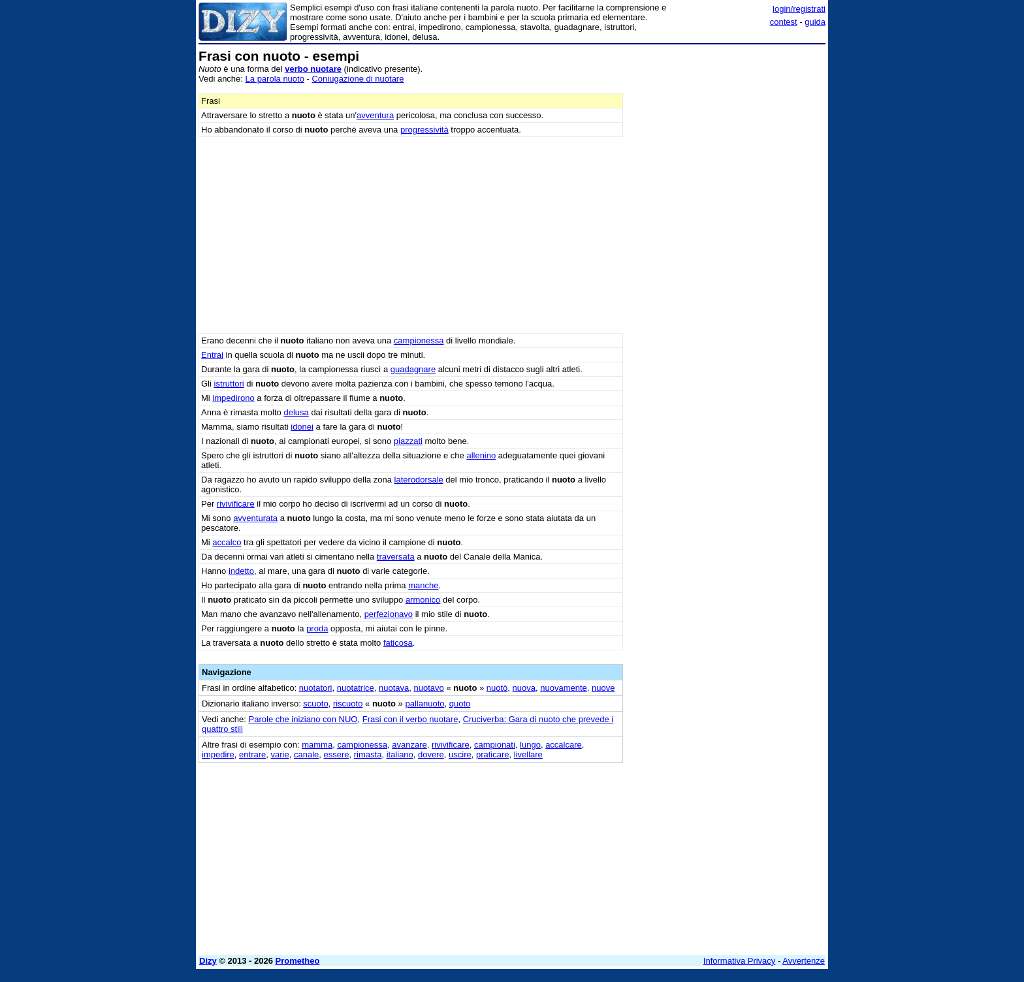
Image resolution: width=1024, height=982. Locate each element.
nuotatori (315, 688)
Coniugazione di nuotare (358, 79)
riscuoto (348, 703)
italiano (400, 754)
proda (317, 628)
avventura (375, 115)
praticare (492, 754)
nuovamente (563, 688)
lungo (530, 745)
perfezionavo (388, 614)
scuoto (315, 703)
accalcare (563, 745)
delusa (295, 412)
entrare (252, 754)
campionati (494, 745)
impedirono (233, 398)
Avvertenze (803, 961)
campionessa (419, 340)
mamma (317, 745)
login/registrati (799, 9)
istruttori (229, 383)
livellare (528, 754)
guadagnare (413, 369)
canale (306, 754)
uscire (460, 754)
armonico (423, 600)
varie (280, 754)
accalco (226, 542)
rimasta (368, 754)
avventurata (255, 518)
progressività (424, 130)
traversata (396, 557)
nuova (524, 688)
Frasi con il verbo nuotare (410, 719)
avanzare (409, 745)
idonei (302, 427)
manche (423, 585)
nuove (603, 688)
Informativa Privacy (739, 961)
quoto (460, 703)
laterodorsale (418, 479)
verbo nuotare (313, 69)
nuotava (394, 688)
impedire (218, 754)
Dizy (208, 961)
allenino (481, 455)
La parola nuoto (275, 79)
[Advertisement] (727, 245)
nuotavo (429, 688)
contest (783, 22)
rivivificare (236, 504)
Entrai (212, 355)
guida (815, 22)
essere (336, 754)
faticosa (398, 643)
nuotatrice (355, 688)
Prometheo (298, 961)
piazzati (408, 441)
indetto (241, 571)
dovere (431, 754)
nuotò (497, 688)
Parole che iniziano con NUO (303, 719)
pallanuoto (424, 703)
